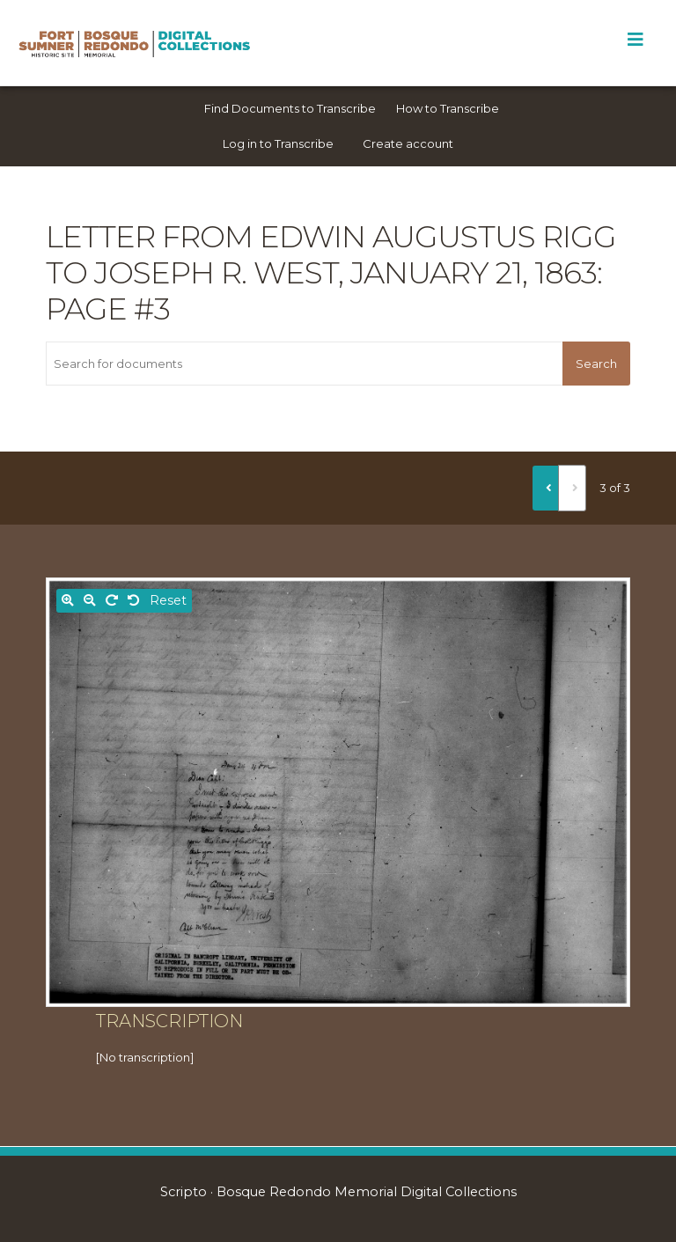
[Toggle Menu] (635, 39)
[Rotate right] (111, 601)
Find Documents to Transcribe (290, 108)
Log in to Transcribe (278, 143)
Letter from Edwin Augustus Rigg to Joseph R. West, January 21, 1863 (331, 254)
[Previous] (546, 488)
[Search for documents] (304, 364)
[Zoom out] (89, 601)
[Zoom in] (67, 601)
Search (596, 363)
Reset (168, 600)
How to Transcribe (447, 108)
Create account (408, 143)
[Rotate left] (133, 601)
